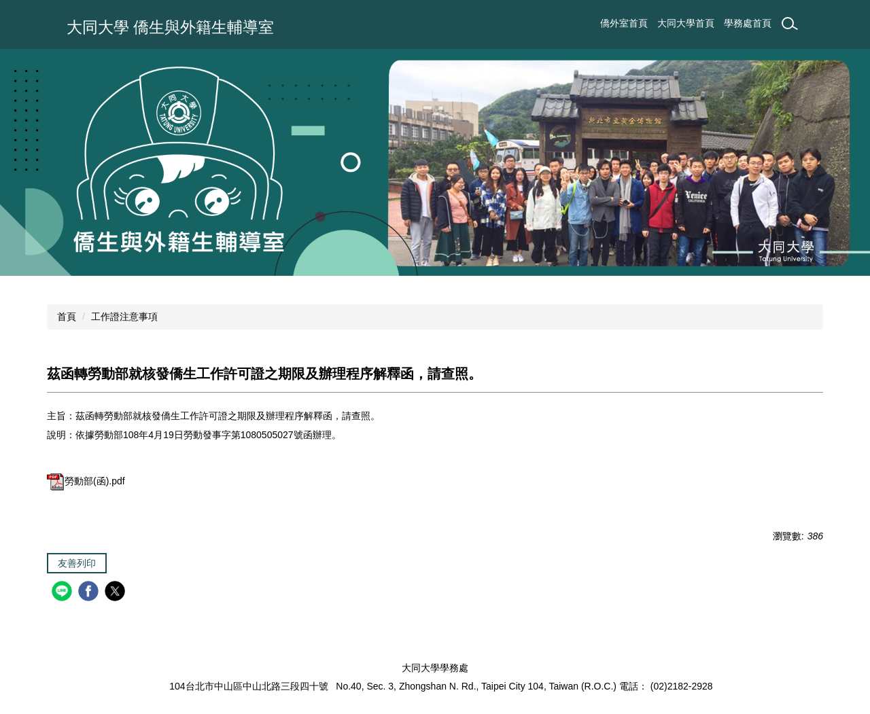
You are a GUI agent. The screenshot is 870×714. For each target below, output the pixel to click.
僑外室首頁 (624, 23)
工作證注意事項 (124, 316)
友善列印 (77, 563)
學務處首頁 (747, 23)
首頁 (66, 316)
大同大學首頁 (685, 23)
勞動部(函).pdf (86, 481)
